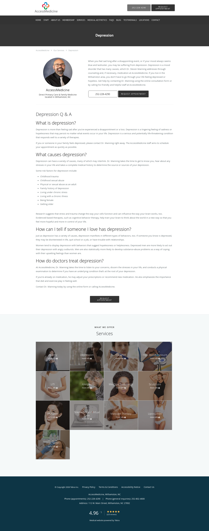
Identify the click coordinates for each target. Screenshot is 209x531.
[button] (163, 7)
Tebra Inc (74, 487)
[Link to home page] (41, 8)
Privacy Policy (88, 487)
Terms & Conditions (108, 487)
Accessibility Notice (130, 487)
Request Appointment (133, 94)
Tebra (117, 520)
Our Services (59, 50)
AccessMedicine (42, 50)
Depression (73, 50)
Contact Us (149, 487)
